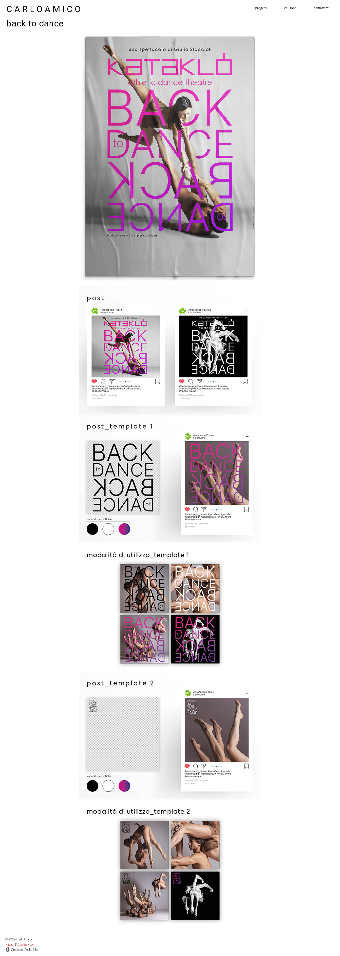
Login (33, 944)
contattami (321, 8)
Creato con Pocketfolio (21, 949)
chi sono (290, 8)
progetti (261, 8)
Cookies (23, 944)
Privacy (9, 944)
